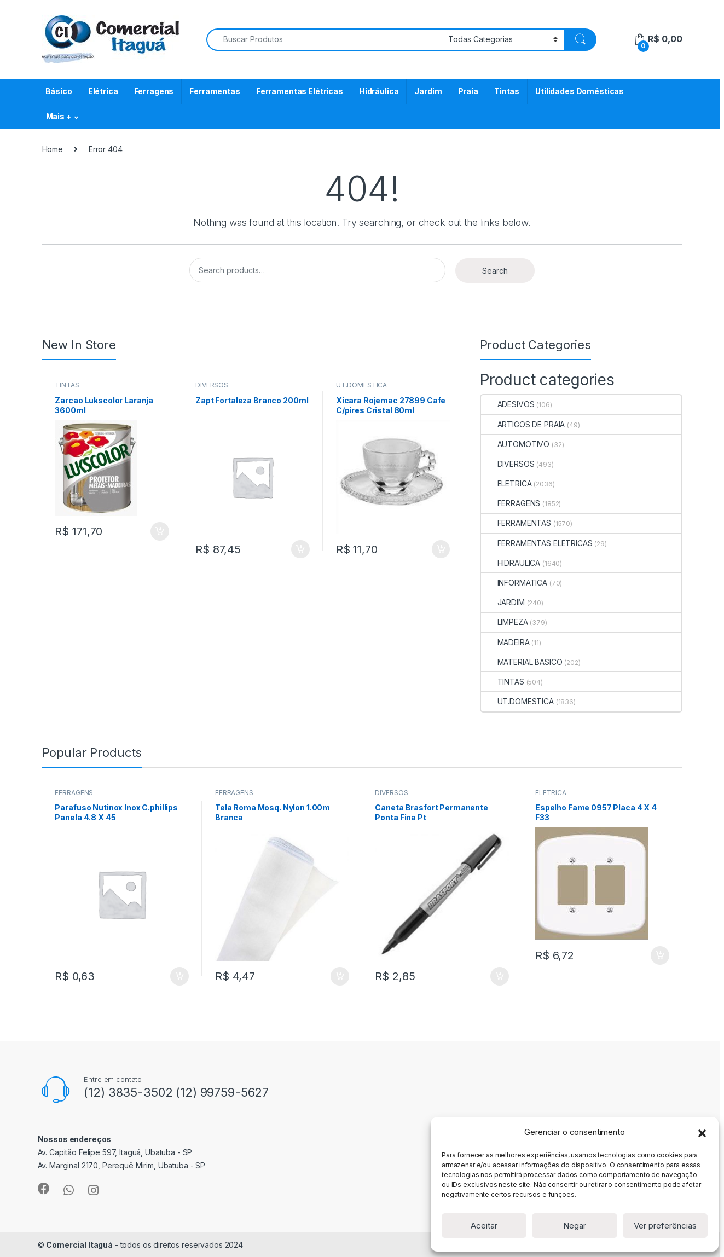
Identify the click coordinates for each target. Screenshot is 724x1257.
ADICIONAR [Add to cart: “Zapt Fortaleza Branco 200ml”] (300, 549)
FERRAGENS (511, 503)
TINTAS (67, 385)
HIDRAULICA (511, 562)
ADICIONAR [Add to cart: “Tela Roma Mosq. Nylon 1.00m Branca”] (340, 976)
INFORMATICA (514, 582)
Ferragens (154, 91)
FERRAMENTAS (516, 523)
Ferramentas (214, 91)
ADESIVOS (508, 404)
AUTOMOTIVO (515, 444)
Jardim (428, 91)
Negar (574, 1225)
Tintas (506, 91)
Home (52, 149)
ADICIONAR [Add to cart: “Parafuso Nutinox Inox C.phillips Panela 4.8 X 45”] (179, 976)
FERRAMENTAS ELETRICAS (537, 543)
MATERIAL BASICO (522, 662)
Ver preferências (665, 1225)
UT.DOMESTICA (361, 385)
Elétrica (103, 91)
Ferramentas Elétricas (299, 91)
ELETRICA (506, 483)
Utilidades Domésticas (579, 91)
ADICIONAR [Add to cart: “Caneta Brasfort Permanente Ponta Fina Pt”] (499, 976)
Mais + (59, 116)
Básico (58, 91)
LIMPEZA (504, 622)
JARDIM (503, 602)
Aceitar (484, 1225)
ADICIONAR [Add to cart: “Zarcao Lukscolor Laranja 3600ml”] (159, 531)
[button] (702, 1132)
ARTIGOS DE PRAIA (523, 424)
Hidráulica (379, 91)
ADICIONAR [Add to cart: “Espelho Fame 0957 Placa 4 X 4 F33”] (660, 955)
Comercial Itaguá (79, 1244)
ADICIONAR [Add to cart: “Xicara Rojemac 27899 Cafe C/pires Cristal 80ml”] (441, 549)
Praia (468, 91)
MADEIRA (505, 642)
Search (495, 270)
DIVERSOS (211, 385)
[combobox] (324, 39)
